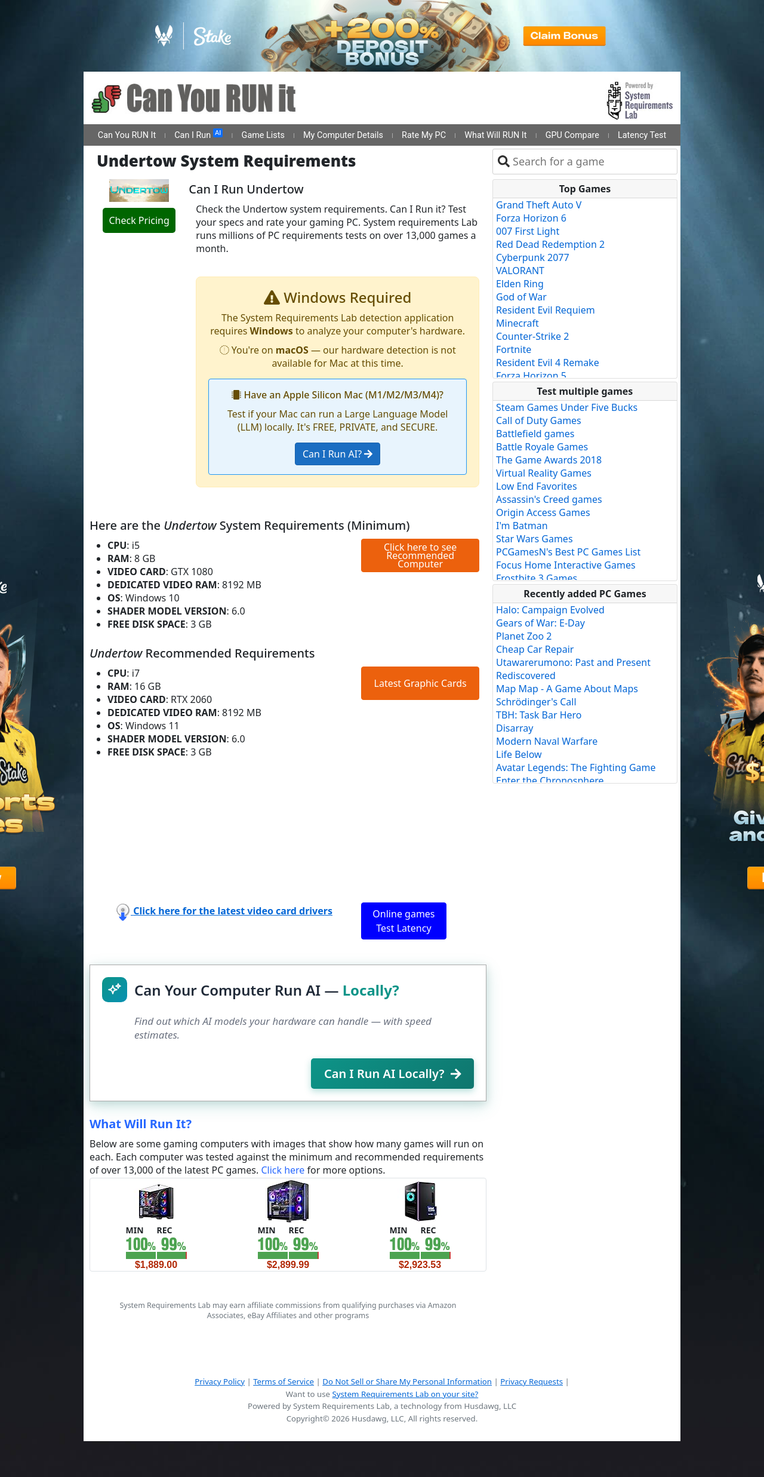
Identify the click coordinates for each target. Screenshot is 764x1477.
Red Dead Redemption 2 (550, 244)
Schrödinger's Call (536, 701)
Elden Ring (520, 283)
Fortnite (513, 349)
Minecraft (517, 323)
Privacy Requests (531, 1381)
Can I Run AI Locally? (392, 1073)
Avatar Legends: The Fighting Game (576, 767)
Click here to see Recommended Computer (420, 555)
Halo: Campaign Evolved (550, 609)
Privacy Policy (220, 1381)
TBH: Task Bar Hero (539, 714)
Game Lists (263, 135)
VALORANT (520, 270)
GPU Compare (572, 135)
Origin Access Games (543, 512)
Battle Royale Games (542, 446)
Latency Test (642, 135)
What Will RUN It (495, 135)
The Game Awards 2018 (549, 459)
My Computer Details (343, 135)
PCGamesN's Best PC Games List (568, 551)
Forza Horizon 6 (531, 218)
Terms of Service (283, 1381)
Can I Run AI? (337, 453)
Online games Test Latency (403, 921)
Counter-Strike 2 (532, 336)
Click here (282, 1170)
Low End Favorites (536, 486)
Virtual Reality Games (544, 473)
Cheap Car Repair (535, 649)
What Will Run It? (141, 1124)
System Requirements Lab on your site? (405, 1394)
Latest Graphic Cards (420, 683)
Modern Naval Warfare (546, 741)
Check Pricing (139, 220)
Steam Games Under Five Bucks (566, 407)
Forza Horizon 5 (531, 375)
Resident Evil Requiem (545, 310)
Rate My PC (424, 135)
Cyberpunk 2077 (532, 257)
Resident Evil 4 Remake (547, 362)
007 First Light (527, 231)
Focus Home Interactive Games (566, 565)
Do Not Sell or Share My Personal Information (407, 1381)
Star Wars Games (534, 538)
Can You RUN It (127, 135)
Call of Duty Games (538, 420)
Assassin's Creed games (549, 499)
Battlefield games (535, 433)
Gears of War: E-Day (540, 623)
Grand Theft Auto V (538, 204)
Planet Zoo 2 (524, 636)
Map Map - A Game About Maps (567, 688)
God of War (521, 296)
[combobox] (592, 161)
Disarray (514, 728)
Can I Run (198, 134)
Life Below (519, 754)
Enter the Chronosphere (549, 780)
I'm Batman (522, 525)
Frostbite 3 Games (536, 578)
